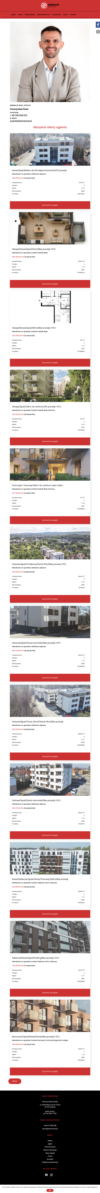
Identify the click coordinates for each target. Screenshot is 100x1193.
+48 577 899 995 (50, 1125)
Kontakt (73, 15)
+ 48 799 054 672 (18, 115)
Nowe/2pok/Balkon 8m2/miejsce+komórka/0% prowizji (39, 170)
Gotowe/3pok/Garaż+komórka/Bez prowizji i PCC (36, 642)
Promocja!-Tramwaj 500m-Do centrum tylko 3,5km (37, 485)
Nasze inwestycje (43, 15)
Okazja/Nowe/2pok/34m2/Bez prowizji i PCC (34, 249)
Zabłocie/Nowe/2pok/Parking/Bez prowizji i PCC (35, 958)
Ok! (50, 1190)
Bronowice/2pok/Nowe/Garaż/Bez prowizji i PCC (36, 1036)
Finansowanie (30, 15)
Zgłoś (20, 15)
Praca (65, 15)
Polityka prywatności (50, 1162)
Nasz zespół (56, 15)
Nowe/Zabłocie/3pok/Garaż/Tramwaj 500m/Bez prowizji (40, 879)
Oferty (13, 15)
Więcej (14, 1081)
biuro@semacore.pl (50, 1129)
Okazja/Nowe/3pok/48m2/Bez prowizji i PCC (34, 327)
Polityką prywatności (43, 1187)
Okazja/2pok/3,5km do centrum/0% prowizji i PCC (36, 406)
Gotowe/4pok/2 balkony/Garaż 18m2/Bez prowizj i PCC (39, 564)
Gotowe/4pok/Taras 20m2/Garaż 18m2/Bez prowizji (37, 721)
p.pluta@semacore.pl (21, 120)
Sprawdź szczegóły (50, 205)
